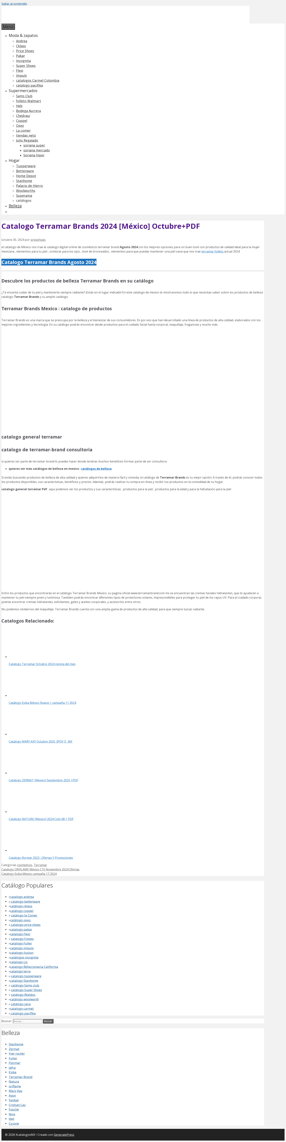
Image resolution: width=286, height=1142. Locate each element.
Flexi (19, 70)
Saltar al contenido (14, 4)
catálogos (23, 200)
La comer (23, 130)
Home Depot (26, 176)
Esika (12, 1072)
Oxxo (20, 125)
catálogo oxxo (20, 920)
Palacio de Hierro (29, 185)
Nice (12, 1114)
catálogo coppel (21, 911)
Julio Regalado (27, 140)
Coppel (21, 120)
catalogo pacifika (29, 85)
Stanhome (24, 181)
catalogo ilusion (21, 953)
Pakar (20, 56)
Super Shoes (26, 65)
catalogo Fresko (22, 939)
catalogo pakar (21, 929)
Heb (19, 106)
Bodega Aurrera (28, 111)
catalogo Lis (19, 962)
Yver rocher (17, 1053)
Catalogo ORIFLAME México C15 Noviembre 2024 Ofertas (40, 869)
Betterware (25, 171)
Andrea (21, 41)
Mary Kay (15, 1091)
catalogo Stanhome (24, 980)
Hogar (14, 160)
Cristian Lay (17, 1105)
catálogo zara (21, 1004)
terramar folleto (212, 251)
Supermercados (23, 90)
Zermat (14, 1049)
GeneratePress (64, 1135)
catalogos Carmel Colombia (37, 80)
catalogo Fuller (21, 943)
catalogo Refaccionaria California (34, 967)
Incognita (23, 60)
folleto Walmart (28, 101)
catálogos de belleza (96, 469)
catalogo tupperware (26, 976)
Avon (12, 1095)
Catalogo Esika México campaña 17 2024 (29, 874)
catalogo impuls (22, 948)
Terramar (40, 865)
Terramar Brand (20, 1077)
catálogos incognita (24, 957)
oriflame (15, 1086)
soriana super (34, 145)
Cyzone (14, 1123)
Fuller (13, 1058)
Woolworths (25, 190)
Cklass (21, 46)
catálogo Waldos (23, 995)
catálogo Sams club (25, 985)
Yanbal (14, 1100)
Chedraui (23, 115)
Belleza (15, 205)
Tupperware (26, 166)
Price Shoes (25, 51)
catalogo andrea (22, 897)
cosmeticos (24, 865)
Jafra (12, 1067)
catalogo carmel (22, 1008)
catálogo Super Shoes (26, 990)
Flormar (14, 1063)
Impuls (21, 75)
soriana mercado (36, 150)
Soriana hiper (34, 155)
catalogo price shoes (25, 925)
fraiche (14, 1109)
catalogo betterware (25, 901)
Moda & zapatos (23, 35)
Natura (14, 1081)
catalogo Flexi (20, 934)
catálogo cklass (21, 906)
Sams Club (24, 96)
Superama (24, 195)
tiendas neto (26, 135)
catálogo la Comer (24, 915)
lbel (11, 1119)
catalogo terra (20, 971)
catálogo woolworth (24, 999)
